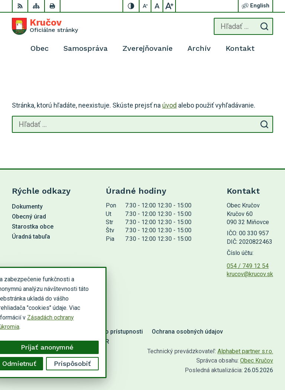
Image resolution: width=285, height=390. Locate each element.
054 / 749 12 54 (248, 265)
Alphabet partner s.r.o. (245, 351)
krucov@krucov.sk (250, 274)
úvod (169, 105)
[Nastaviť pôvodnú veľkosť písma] (157, 6)
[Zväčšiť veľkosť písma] (169, 6)
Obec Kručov (256, 360)
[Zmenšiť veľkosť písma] (145, 6)
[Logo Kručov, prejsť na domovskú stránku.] (45, 26)
